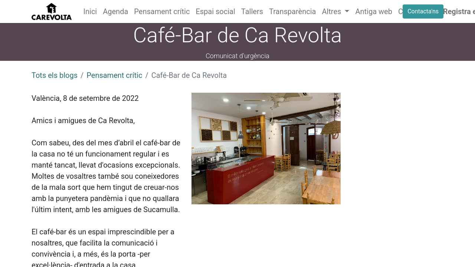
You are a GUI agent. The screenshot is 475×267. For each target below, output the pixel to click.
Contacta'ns (423, 11)
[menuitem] (90, 11)
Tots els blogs (55, 75)
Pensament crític (114, 75)
